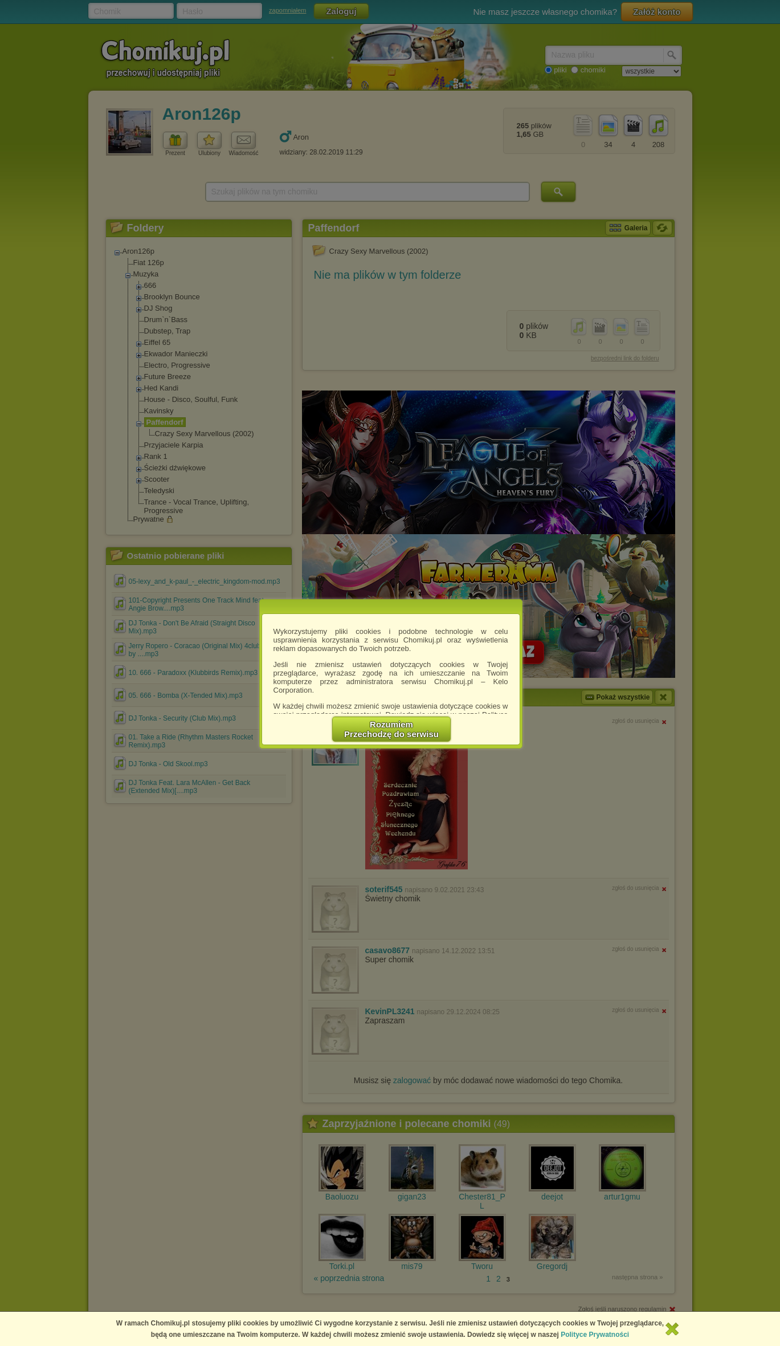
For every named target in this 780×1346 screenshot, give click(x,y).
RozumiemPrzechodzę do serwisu (391, 729)
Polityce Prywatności (595, 1335)
